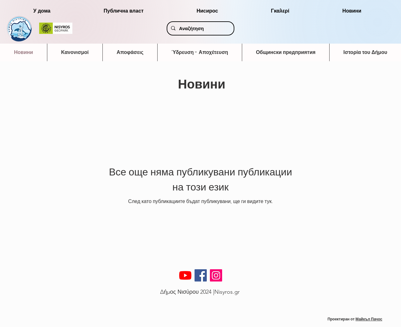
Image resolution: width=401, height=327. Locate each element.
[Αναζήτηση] (200, 28)
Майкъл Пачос (369, 319)
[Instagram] (216, 275)
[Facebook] (201, 275)
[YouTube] (185, 275)
